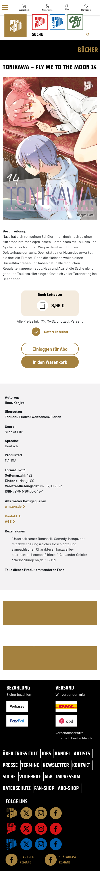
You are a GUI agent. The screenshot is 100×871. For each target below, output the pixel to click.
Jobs (46, 753)
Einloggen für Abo (50, 349)
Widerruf (30, 776)
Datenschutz (17, 788)
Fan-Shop (44, 788)
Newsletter (56, 765)
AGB (8, 521)
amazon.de (13, 506)
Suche (9, 776)
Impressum (68, 776)
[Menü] (5, 8)
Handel (63, 753)
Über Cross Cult (20, 753)
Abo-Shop (68, 788)
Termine (30, 765)
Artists (82, 753)
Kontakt (11, 516)
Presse (10, 765)
